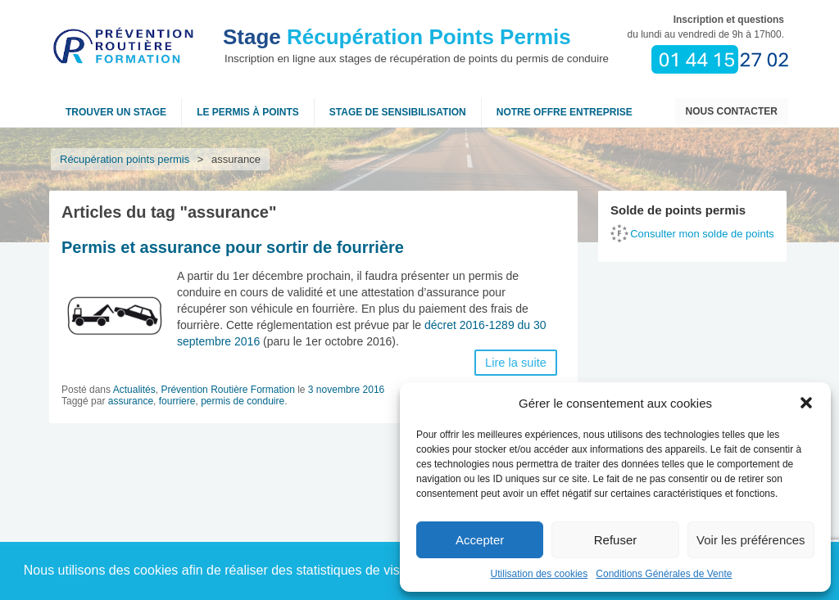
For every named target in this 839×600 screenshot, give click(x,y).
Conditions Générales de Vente (664, 574)
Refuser (615, 540)
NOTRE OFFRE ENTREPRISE (565, 112)
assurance (130, 401)
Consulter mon (702, 234)
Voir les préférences (750, 540)
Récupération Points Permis (397, 37)
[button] (806, 403)
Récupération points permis (124, 159)
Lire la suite (515, 362)
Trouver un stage (116, 112)
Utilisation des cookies (539, 574)
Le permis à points (248, 112)
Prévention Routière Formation (227, 389)
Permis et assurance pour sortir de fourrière (232, 247)
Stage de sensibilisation (397, 112)
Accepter (480, 540)
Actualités (134, 389)
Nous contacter (732, 111)
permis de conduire (242, 401)
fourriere (177, 401)
